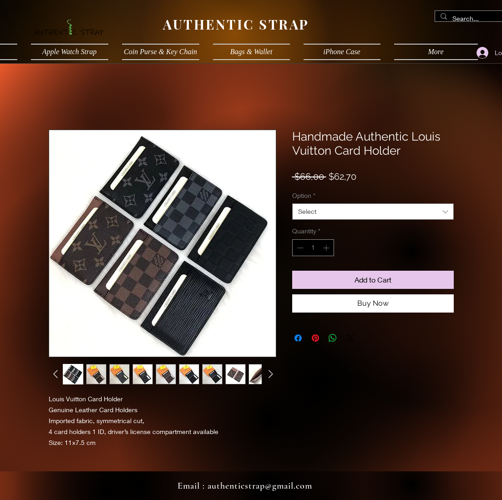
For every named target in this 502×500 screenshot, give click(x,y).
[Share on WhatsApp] (332, 338)
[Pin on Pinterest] (315, 338)
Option (303, 195)
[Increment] (327, 248)
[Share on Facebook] (298, 338)
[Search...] (472, 18)
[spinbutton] (313, 248)
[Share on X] (350, 338)
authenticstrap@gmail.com (260, 485)
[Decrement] (299, 248)
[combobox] (373, 211)
